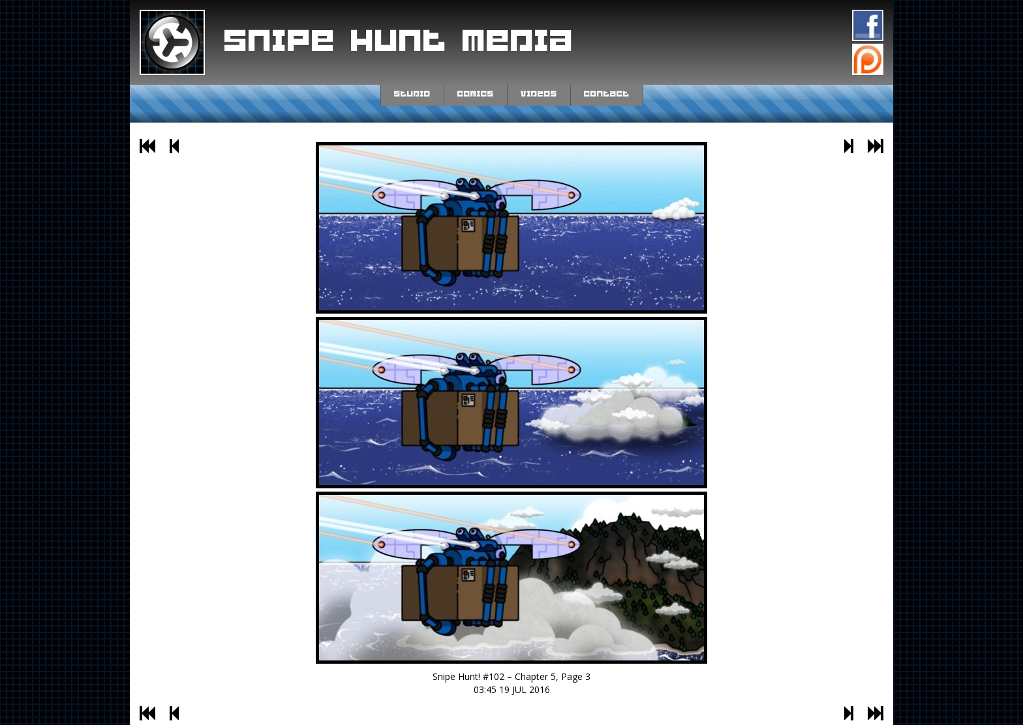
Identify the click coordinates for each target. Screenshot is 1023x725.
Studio (412, 94)
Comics (475, 94)
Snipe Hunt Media (399, 42)
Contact (607, 94)
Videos (539, 94)
